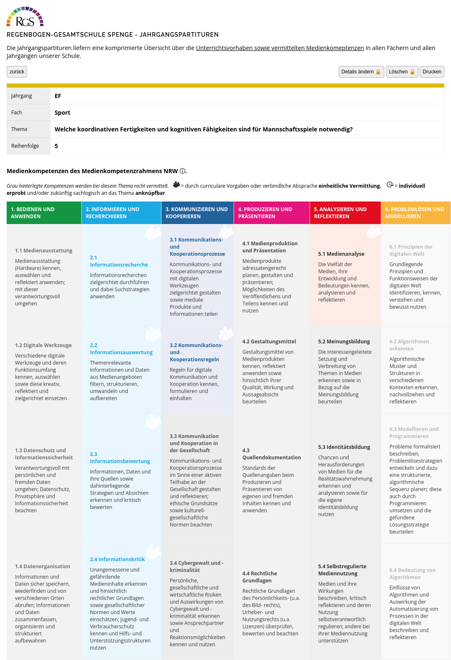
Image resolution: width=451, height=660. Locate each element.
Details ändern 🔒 (362, 72)
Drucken (432, 72)
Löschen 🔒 (402, 72)
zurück (17, 72)
